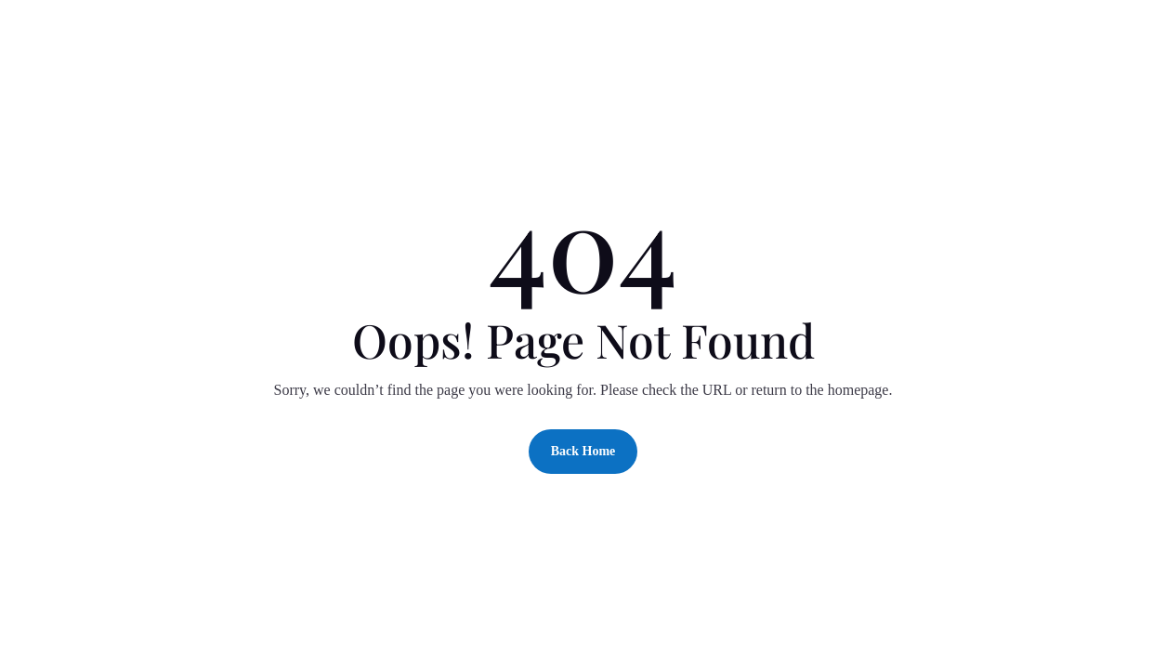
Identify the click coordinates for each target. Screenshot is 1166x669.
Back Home (583, 451)
